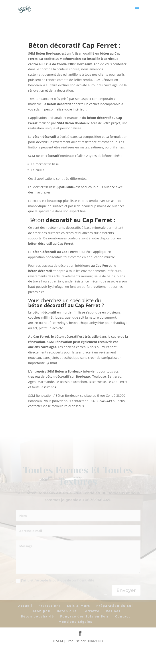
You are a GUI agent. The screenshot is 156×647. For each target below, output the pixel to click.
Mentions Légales (75, 621)
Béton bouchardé (37, 616)
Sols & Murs (78, 606)
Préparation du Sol (114, 606)
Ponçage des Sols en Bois (84, 616)
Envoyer (126, 591)
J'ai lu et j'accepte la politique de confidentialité (55, 581)
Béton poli (40, 611)
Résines (113, 611)
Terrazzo (91, 611)
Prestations (49, 606)
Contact (122, 616)
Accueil (25, 606)
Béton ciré (67, 611)
